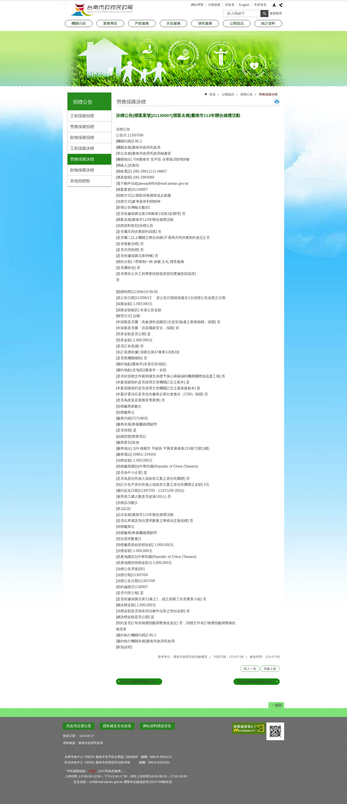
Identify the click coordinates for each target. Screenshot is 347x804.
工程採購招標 (82, 116)
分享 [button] (281, 5)
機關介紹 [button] (78, 23)
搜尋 (226, 12)
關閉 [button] (278, 705)
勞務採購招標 (82, 126)
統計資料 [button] (268, 23)
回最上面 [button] (270, 668)
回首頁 (229, 4)
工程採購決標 (82, 148)
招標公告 (83, 102)
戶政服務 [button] (142, 23)
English (244, 5)
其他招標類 (80, 181)
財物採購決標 (82, 170)
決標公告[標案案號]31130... (140, 681)
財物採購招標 (82, 137)
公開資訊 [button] (237, 23)
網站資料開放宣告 (157, 726)
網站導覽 (197, 4)
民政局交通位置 (78, 726)
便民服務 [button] (205, 23)
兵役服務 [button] (173, 23)
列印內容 (277, 102)
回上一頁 (250, 668)
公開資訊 (228, 94)
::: (66, 91)
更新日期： (70, 736)
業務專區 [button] (110, 23)
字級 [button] (274, 5)
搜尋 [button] (264, 13)
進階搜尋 (276, 13)
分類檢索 (214, 4)
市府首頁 (260, 4)
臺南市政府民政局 (101, 10)
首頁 (212, 94)
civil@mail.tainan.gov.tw (106, 782)
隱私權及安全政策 (117, 726)
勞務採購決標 (82, 159)
